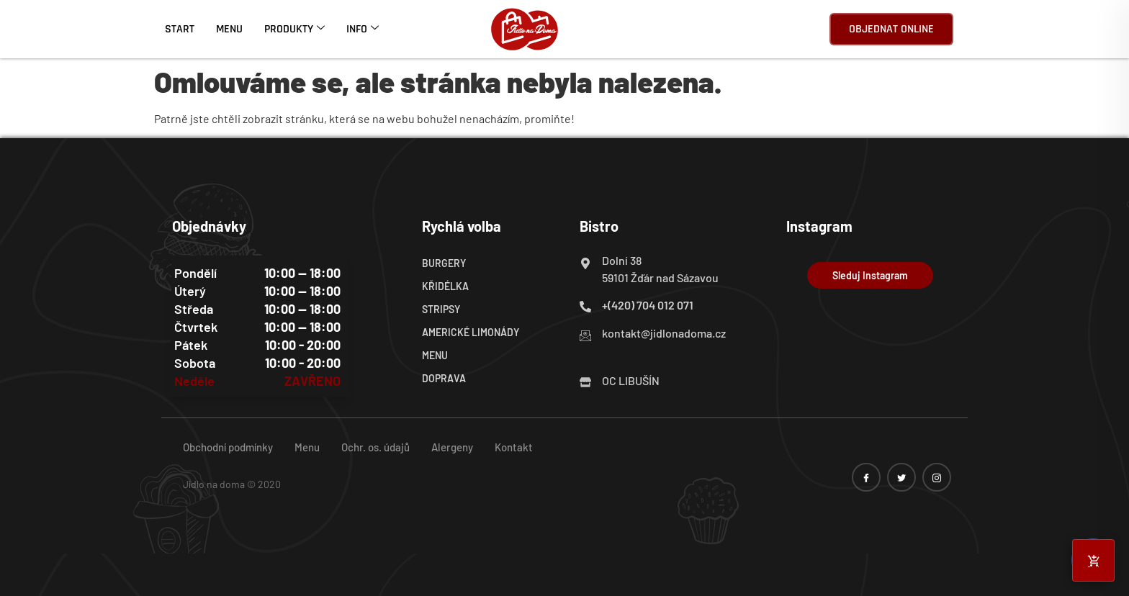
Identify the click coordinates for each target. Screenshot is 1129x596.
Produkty (294, 29)
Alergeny (452, 447)
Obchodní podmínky (228, 447)
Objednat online (891, 29)
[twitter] (901, 477)
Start (179, 29)
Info (362, 29)
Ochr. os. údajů (375, 447)
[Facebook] (866, 477)
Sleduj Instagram (870, 275)
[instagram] (936, 477)
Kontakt (514, 447)
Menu (229, 29)
